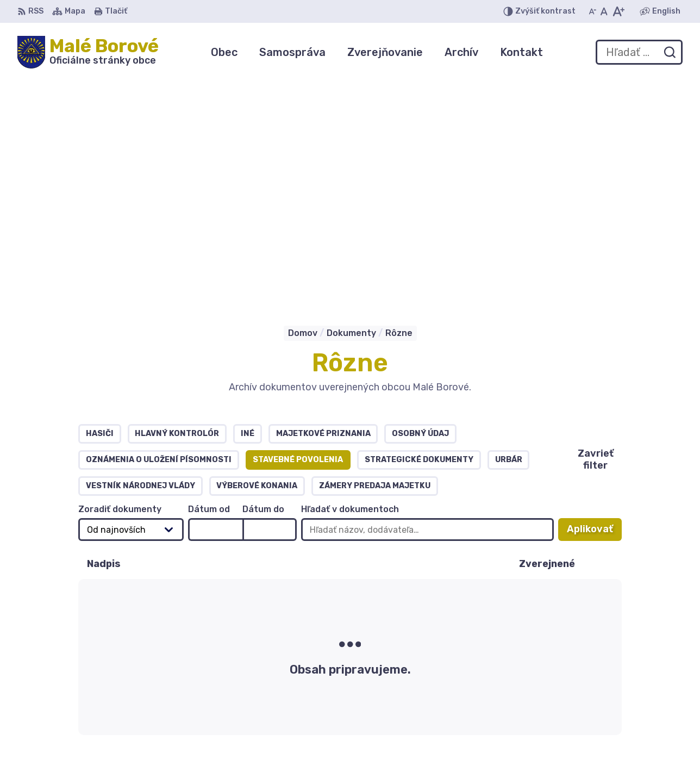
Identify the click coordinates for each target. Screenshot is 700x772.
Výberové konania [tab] (256, 263)
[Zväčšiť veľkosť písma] (618, 11)
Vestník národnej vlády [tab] (140, 263)
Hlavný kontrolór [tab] (177, 211)
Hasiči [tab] (100, 211)
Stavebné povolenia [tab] (298, 237)
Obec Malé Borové (126, 648)
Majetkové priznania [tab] (323, 211)
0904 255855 (588, 705)
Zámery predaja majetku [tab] (374, 263)
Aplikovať (594, 310)
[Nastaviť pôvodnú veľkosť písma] (604, 11)
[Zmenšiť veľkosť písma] (592, 11)
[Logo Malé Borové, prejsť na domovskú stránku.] (88, 52)
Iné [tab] (247, 211)
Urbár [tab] (508, 237)
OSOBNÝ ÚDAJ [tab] (420, 211)
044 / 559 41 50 (593, 693)
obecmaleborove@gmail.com (620, 717)
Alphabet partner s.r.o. (178, 637)
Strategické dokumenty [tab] (419, 237)
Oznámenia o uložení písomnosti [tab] (159, 237)
